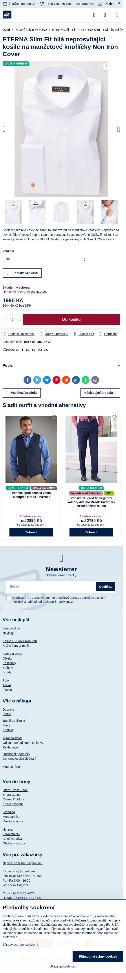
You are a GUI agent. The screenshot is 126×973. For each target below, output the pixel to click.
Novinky (8, 633)
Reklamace (10, 747)
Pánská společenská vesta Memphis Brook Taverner (31, 495)
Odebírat (105, 586)
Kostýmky (9, 663)
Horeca (8, 829)
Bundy (7, 672)
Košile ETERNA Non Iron (20, 641)
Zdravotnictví (11, 834)
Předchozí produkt (22, 393)
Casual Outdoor (13, 799)
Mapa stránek (12, 766)
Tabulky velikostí (14, 720)
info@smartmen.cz (26, 871)
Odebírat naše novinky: (61, 575)
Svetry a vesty (12, 654)
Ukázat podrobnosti (63, 966)
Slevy (6, 725)
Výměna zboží (12, 738)
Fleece (7, 689)
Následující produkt (100, 393)
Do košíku (71, 319)
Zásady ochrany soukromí (20, 944)
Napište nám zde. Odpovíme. (22, 863)
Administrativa (12, 838)
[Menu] (117, 15)
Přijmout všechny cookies (98, 956)
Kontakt (8, 730)
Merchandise (11, 816)
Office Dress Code (15, 790)
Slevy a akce (11, 628)
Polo (6, 680)
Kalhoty (8, 667)
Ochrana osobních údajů (19, 758)
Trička (7, 685)
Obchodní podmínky (16, 754)
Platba (7, 714)
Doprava (8, 709)
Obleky (7, 658)
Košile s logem (13, 804)
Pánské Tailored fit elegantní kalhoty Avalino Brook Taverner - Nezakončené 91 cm (91, 502)
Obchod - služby (14, 843)
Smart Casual (12, 794)
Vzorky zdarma (13, 821)
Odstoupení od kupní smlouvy (23, 742)
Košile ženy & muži (16, 645)
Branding (9, 812)
